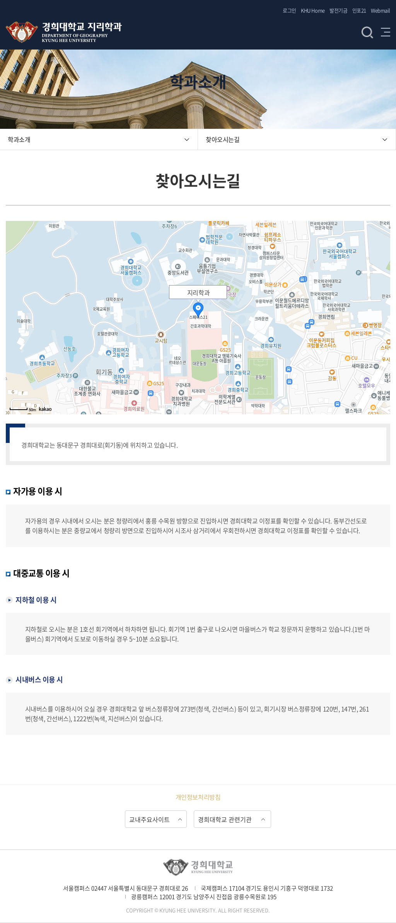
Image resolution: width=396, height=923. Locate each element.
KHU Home (312, 10)
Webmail (380, 10)
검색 (367, 32)
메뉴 (385, 32)
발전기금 (338, 10)
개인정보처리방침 (198, 797)
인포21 (359, 10)
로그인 (289, 10)
